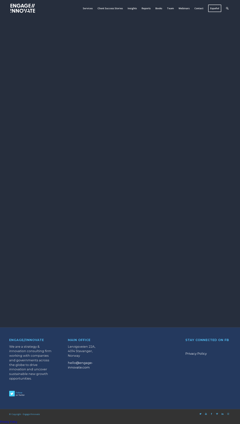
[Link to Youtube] (206, 414)
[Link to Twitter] (200, 414)
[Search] (227, 8)
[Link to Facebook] (211, 414)
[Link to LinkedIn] (222, 414)
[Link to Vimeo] (217, 414)
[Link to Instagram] (228, 414)
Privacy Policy (196, 353)
